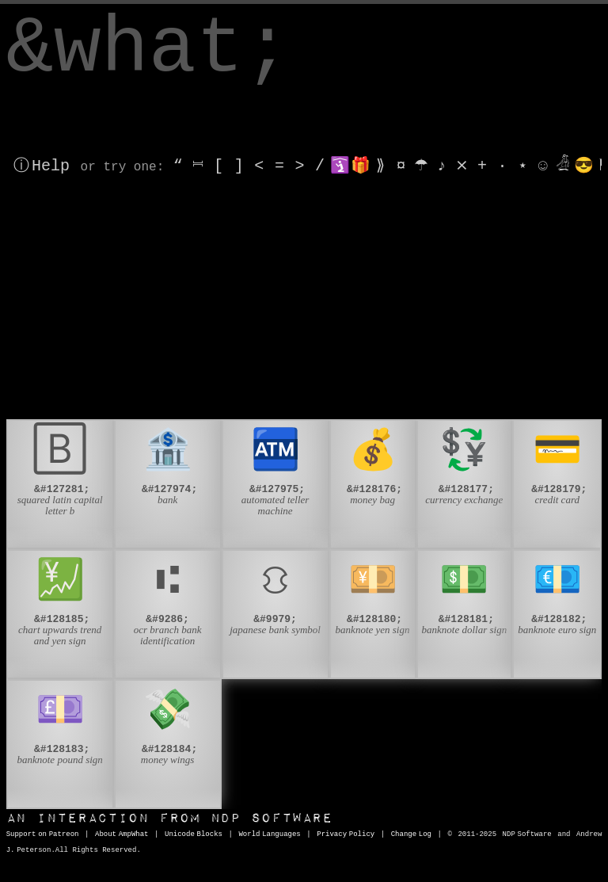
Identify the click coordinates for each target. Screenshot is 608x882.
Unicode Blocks (193, 834)
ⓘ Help (41, 166)
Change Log (411, 834)
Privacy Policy (345, 834)
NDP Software (169, 818)
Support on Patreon (42, 834)
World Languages (269, 834)
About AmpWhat (122, 834)
